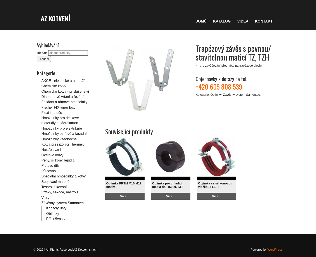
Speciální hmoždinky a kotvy (63, 176)
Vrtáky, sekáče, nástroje (60, 192)
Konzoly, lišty (56, 208)
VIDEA (242, 21)
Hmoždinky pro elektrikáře (61, 128)
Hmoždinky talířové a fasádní (64, 133)
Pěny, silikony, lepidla (57, 160)
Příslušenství (56, 219)
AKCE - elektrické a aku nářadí (65, 81)
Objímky (52, 213)
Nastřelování (51, 149)
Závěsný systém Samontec (62, 203)
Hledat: (42, 53)
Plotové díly (50, 165)
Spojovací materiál (55, 182)
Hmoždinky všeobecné (59, 139)
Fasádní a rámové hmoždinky (64, 102)
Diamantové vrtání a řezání (62, 97)
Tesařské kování (54, 187)
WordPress (275, 249)
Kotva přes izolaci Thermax (62, 144)
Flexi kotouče (51, 113)
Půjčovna (48, 171)
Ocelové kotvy (52, 155)
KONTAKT (264, 21)
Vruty (45, 198)
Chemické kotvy (53, 86)
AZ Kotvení (55, 18)
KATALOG (222, 21)
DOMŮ (201, 21)
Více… (125, 196)
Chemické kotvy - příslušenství (65, 91)
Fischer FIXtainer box (58, 107)
